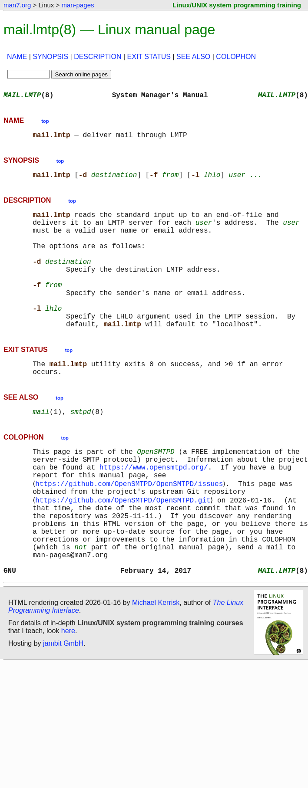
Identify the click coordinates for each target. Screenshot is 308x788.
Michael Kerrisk (155, 665)
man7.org (17, 5)
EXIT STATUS (149, 56)
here (68, 693)
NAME (17, 56)
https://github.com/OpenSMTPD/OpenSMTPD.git (124, 547)
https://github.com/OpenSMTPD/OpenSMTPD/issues (131, 527)
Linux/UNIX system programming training (236, 5)
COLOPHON (236, 56)
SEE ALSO (193, 56)
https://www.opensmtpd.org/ (153, 508)
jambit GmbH (63, 705)
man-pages (77, 5)
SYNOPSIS (50, 56)
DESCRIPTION (97, 56)
